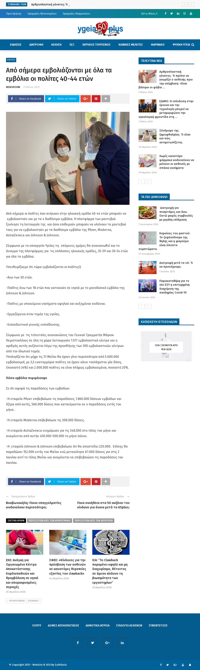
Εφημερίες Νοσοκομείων (42, 13)
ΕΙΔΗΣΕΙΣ (15, 44)
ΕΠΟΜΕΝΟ (34, 601)
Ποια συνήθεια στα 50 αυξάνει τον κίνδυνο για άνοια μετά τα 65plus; (103, 505)
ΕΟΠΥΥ (36, 625)
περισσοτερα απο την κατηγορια (94, 520)
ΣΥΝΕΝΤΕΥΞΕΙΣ (158, 625)
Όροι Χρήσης (13, 13)
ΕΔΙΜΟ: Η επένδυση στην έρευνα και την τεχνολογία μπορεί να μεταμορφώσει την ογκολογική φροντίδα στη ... (166, 109)
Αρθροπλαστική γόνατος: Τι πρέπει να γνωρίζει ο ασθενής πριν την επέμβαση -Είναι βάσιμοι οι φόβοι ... (166, 79)
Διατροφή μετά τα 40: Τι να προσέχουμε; (176, 265)
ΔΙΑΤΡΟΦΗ (36, 44)
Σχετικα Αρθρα (16, 520)
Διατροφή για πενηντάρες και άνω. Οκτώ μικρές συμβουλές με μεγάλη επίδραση (176, 213)
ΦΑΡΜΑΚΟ (158, 44)
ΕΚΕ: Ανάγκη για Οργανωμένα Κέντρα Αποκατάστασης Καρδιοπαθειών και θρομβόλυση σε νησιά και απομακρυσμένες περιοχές (22, 573)
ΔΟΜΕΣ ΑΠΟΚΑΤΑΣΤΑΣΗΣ (63, 625)
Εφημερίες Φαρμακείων (76, 13)
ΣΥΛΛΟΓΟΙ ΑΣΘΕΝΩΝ (129, 625)
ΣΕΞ (71, 44)
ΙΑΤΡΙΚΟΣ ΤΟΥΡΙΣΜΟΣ (96, 44)
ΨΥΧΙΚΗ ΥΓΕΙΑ (181, 44)
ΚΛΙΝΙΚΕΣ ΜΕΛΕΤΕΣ (131, 44)
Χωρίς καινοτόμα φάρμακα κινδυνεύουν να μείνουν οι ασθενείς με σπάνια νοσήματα (176, 162)
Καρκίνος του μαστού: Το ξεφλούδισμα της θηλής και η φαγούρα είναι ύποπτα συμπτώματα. (164, 241)
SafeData (61, 664)
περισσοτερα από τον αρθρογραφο (49, 520)
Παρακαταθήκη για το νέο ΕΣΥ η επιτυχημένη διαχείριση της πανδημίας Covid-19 (174, 287)
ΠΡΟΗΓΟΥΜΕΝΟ (16, 601)
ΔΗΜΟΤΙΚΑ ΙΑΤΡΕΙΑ (98, 625)
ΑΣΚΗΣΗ (56, 44)
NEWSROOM (13, 87)
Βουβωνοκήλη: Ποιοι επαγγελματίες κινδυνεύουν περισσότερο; (33, 505)
